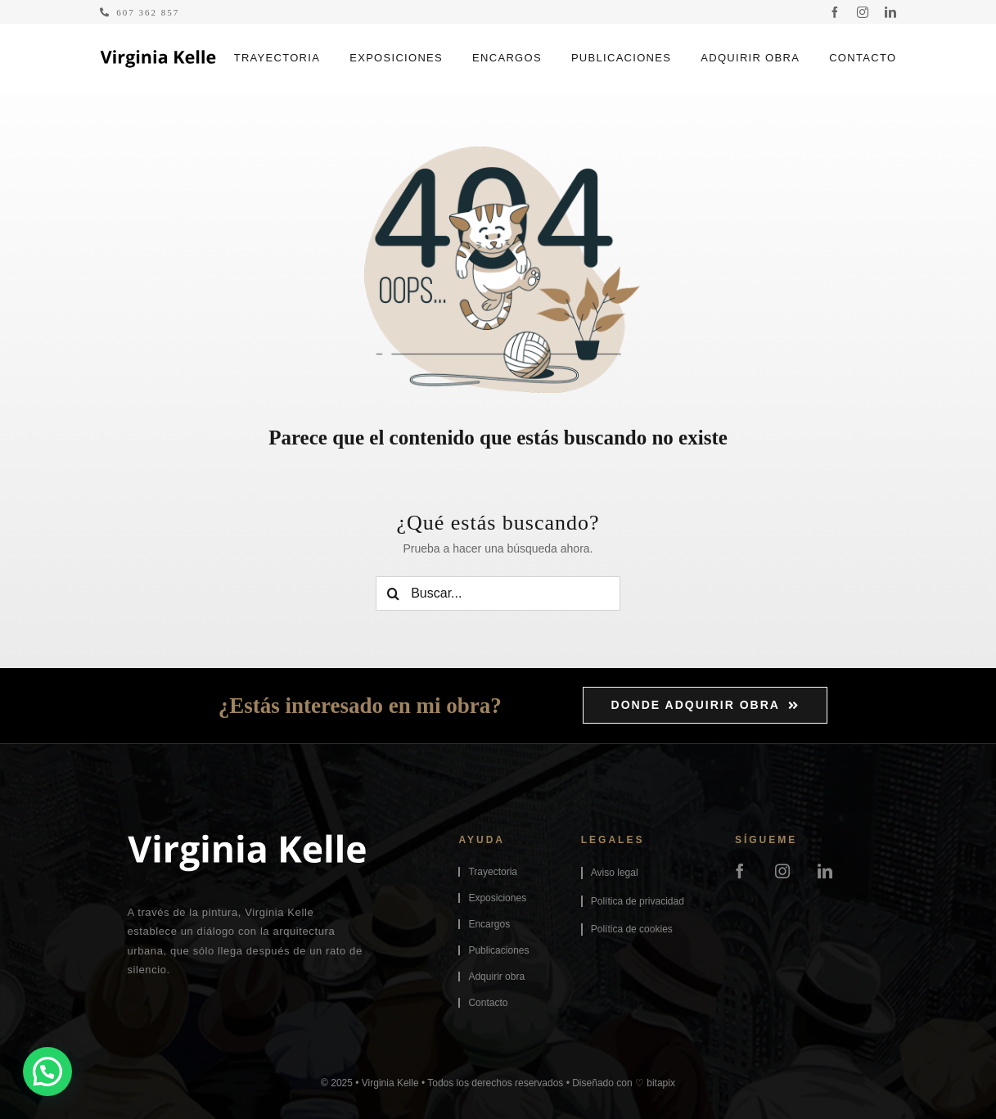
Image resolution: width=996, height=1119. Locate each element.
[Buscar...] (498, 593)
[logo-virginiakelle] (158, 55)
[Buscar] (393, 593)
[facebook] (835, 12)
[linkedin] (890, 12)
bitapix (661, 1083)
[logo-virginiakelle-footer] (247, 839)
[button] (47, 1071)
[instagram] (862, 12)
